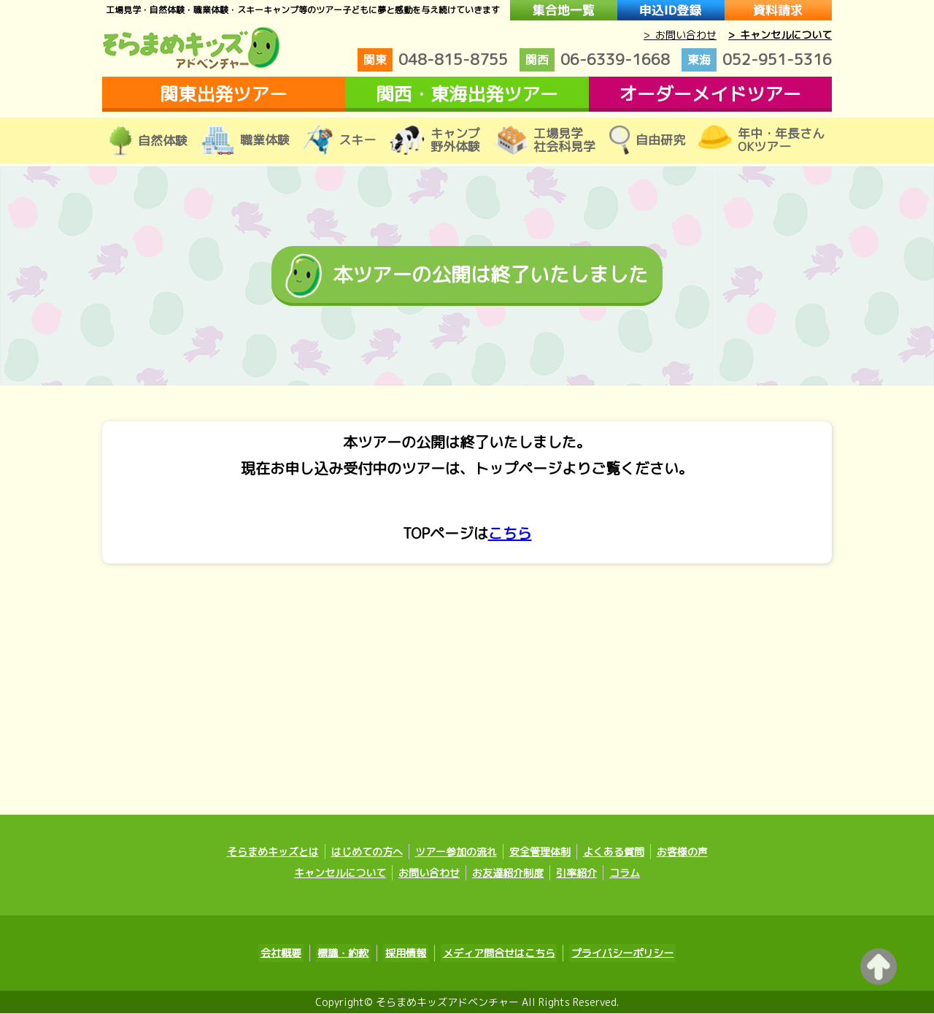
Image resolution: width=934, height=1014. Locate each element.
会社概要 (289, 954)
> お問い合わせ (680, 35)
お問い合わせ (429, 875)
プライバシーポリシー (614, 954)
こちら (510, 533)
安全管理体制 (540, 854)
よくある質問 (613, 854)
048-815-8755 (433, 60)
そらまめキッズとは (273, 854)
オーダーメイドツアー (710, 94)
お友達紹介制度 (508, 875)
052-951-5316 (757, 60)
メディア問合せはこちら (495, 954)
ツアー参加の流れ (456, 854)
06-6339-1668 (595, 60)
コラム (624, 875)
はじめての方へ (367, 854)
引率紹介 (576, 875)
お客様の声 (682, 854)
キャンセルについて (340, 875)
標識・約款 (347, 954)
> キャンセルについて (780, 35)
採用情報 (405, 954)
